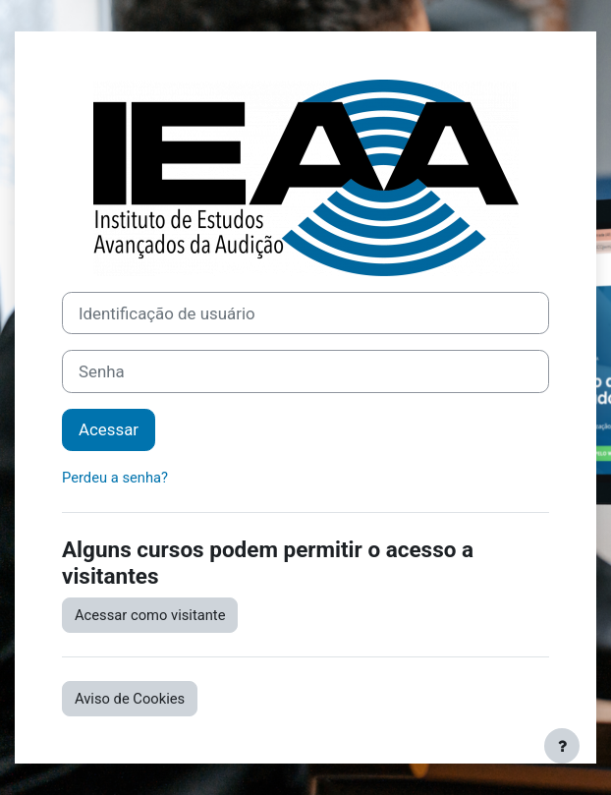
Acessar (109, 429)
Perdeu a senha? (115, 477)
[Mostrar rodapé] (562, 746)
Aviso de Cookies (130, 699)
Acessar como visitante (150, 615)
